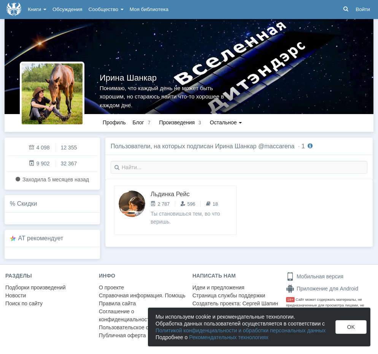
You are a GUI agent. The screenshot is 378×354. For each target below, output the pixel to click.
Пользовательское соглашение (137, 327)
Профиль (114, 122)
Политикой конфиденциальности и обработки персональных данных (241, 330)
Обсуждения (67, 9)
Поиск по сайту (24, 303)
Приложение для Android (322, 288)
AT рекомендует (41, 238)
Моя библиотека (149, 9)
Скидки (27, 203)
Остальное (226, 122)
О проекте (111, 287)
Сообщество (106, 9)
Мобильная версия (314, 276)
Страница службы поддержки (228, 295)
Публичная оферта (122, 335)
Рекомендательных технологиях (228, 337)
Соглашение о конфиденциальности (125, 315)
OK (351, 327)
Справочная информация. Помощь (142, 295)
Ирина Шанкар (128, 78)
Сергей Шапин (260, 303)
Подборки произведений (35, 287)
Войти (363, 9)
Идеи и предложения (218, 287)
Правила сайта (117, 303)
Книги (37, 9)
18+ (290, 299)
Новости (15, 295)
